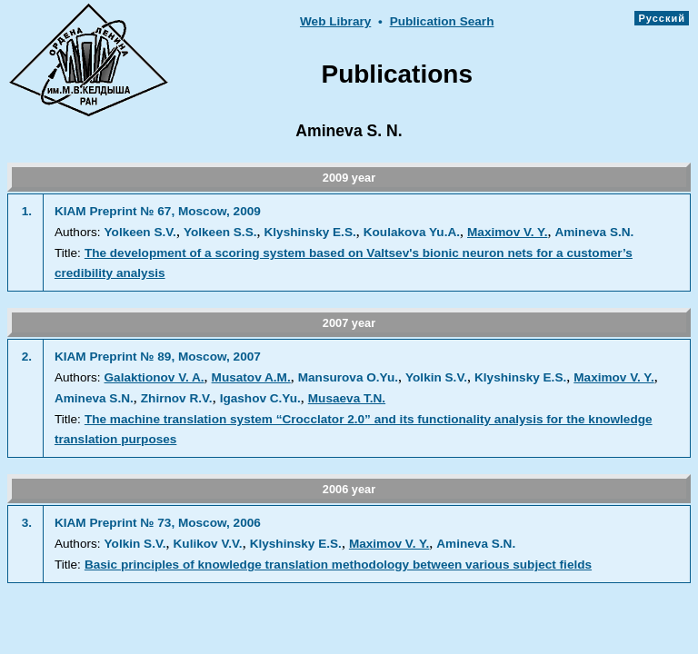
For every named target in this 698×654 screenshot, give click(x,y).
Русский (661, 18)
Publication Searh (442, 21)
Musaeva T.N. (346, 398)
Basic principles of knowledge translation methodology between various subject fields (338, 564)
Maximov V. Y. (507, 232)
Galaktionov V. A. (154, 377)
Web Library (335, 21)
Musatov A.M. (251, 377)
